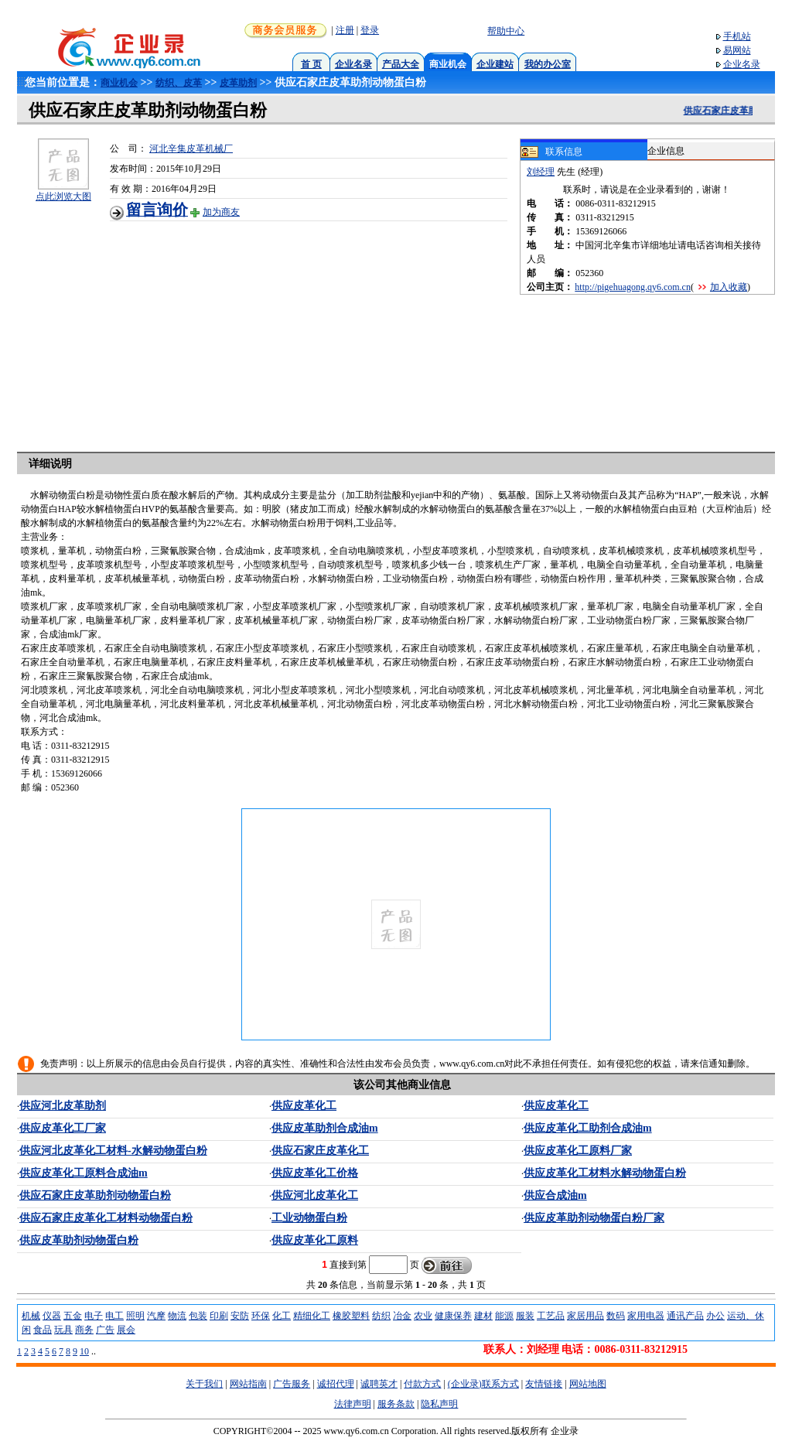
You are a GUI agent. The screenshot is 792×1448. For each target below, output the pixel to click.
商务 (84, 1329)
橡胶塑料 (351, 1315)
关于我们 (204, 1383)
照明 (135, 1315)
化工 (281, 1315)
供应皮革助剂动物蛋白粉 (78, 1240)
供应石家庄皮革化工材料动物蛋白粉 (106, 1218)
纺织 (381, 1315)
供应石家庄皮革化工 (320, 1150)
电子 (93, 1315)
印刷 (219, 1315)
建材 (483, 1315)
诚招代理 (335, 1383)
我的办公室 (547, 64)
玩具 (63, 1329)
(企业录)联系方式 (483, 1383)
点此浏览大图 (63, 196)
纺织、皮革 (178, 82)
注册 (345, 30)
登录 (369, 30)
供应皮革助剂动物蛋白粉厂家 (594, 1218)
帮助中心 (505, 31)
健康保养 (453, 1315)
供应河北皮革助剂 (62, 1106)
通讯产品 (685, 1315)
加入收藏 (728, 287)
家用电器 (645, 1315)
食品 (42, 1329)
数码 (615, 1315)
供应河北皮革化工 (314, 1195)
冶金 (402, 1315)
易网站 (737, 50)
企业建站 (495, 64)
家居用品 (585, 1315)
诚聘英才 (379, 1383)
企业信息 (665, 150)
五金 (72, 1315)
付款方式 (422, 1383)
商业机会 (119, 82)
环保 (260, 1315)
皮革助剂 (238, 82)
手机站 (737, 36)
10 (84, 1351)
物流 (177, 1315)
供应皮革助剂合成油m (324, 1128)
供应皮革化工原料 (314, 1240)
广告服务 (291, 1383)
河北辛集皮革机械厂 (191, 148)
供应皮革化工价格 (314, 1173)
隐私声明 (439, 1403)
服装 (525, 1315)
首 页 (311, 64)
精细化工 (311, 1315)
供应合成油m (555, 1195)
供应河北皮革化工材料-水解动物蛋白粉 (113, 1150)
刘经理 (541, 171)
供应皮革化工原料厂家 (578, 1150)
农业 (423, 1315)
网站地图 (587, 1383)
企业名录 (353, 64)
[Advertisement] (315, 329)
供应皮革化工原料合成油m (83, 1173)
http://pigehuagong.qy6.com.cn (633, 287)
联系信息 (551, 152)
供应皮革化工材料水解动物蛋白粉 (605, 1173)
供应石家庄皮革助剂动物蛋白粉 (95, 1195)
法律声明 (352, 1403)
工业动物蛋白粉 (309, 1218)
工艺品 (551, 1315)
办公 (715, 1315)
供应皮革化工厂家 (62, 1128)
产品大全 (400, 64)
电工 (114, 1315)
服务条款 (396, 1403)
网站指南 (248, 1383)
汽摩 (156, 1315)
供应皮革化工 (303, 1106)
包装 (198, 1315)
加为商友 (221, 212)
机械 (31, 1315)
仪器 (52, 1315)
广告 (105, 1329)
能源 (504, 1315)
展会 (126, 1329)
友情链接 (543, 1383)
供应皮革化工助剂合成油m (588, 1128)
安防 (239, 1315)
